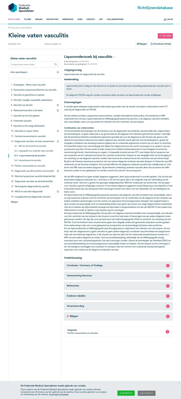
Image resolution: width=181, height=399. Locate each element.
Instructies (52, 19)
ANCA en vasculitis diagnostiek (29, 192)
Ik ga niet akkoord (146, 393)
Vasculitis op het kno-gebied (26, 116)
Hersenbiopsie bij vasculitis (30, 160)
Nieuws (38, 19)
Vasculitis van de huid (23, 105)
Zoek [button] (27, 19)
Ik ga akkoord (126, 393)
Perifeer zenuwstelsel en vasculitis (30, 166)
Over (79, 19)
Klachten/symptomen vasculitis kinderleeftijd (35, 176)
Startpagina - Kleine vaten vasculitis (29, 85)
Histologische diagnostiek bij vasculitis (32, 187)
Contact (90, 19)
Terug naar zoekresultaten (20, 28)
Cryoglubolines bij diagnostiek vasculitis (32, 197)
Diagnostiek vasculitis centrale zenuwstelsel (34, 141)
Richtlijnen (14, 19)
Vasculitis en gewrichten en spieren (29, 95)
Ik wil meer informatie (58, 395)
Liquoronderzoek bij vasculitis (32, 156)
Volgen (165, 36)
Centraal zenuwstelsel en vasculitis (30, 136)
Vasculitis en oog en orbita (26, 131)
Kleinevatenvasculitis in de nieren (28, 111)
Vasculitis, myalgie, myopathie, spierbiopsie (33, 100)
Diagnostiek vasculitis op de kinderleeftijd (34, 181)
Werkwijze (67, 19)
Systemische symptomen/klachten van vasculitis (35, 90)
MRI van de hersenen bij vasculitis (32, 146)
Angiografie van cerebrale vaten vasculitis (36, 151)
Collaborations (115, 19)
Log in (168, 19)
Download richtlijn (161, 44)
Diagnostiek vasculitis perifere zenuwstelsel (34, 171)
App (101, 19)
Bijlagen (142, 44)
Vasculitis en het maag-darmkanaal (29, 126)
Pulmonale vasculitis (22, 121)
